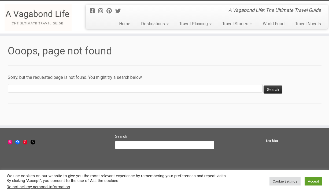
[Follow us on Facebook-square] (94, 11)
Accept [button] (313, 181)
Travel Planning (195, 23)
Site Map (272, 141)
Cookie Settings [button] (285, 181)
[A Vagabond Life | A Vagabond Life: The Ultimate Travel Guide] (38, 17)
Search (121, 136)
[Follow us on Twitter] (119, 11)
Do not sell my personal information (38, 186)
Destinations (155, 23)
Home (124, 23)
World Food (273, 23)
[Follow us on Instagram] (102, 11)
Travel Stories (237, 23)
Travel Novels (308, 23)
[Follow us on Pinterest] (110, 11)
